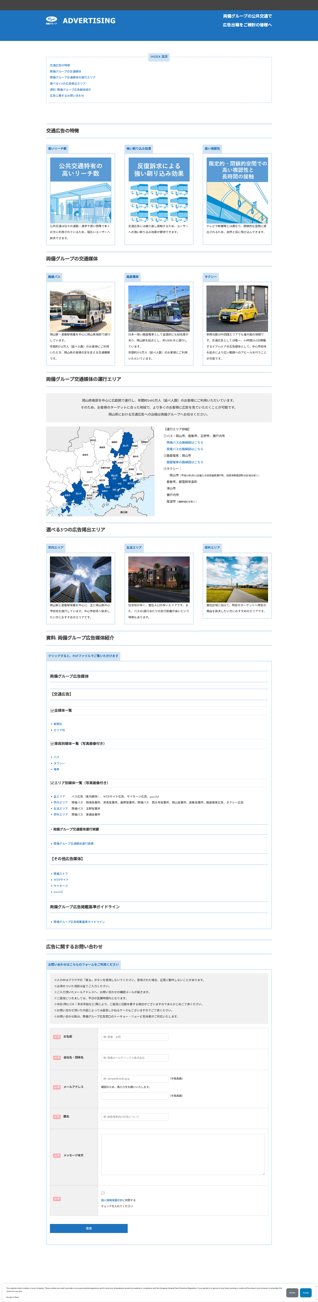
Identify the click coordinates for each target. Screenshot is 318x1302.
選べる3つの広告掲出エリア (68, 84)
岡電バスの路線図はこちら (185, 449)
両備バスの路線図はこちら (185, 442)
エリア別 (59, 730)
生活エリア (61, 809)
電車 (56, 769)
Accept (306, 1293)
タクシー (59, 763)
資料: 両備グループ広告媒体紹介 (70, 90)
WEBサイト (61, 880)
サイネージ (61, 886)
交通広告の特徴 (60, 65)
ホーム (52, 33)
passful (58, 892)
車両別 (58, 724)
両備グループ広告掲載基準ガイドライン (79, 922)
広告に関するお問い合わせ (67, 96)
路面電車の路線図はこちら (185, 462)
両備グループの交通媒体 (65, 71)
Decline (292, 1293)
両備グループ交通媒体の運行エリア (73, 77)
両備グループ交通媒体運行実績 (74, 844)
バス (56, 757)
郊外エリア (61, 815)
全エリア (59, 796)
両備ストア (61, 874)
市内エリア (61, 802)
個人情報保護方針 (111, 1200)
